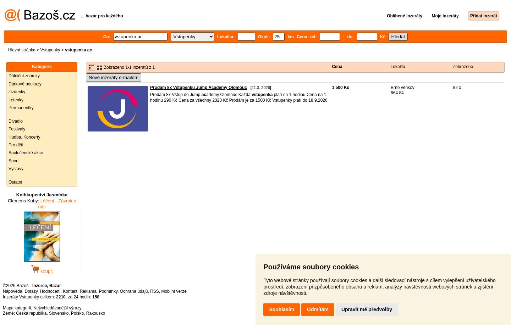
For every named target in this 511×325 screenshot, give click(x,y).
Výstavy (16, 168)
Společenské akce (26, 152)
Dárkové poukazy (25, 84)
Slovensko (58, 313)
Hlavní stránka (21, 49)
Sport (14, 160)
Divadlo (16, 121)
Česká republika (31, 313)
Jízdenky (17, 91)
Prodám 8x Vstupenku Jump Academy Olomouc (198, 87)
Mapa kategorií (17, 308)
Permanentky (21, 107)
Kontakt (70, 291)
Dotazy (30, 291)
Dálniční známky (24, 75)
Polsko (77, 313)
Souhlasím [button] (281, 309)
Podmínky (108, 291)
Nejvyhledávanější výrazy (57, 308)
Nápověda (12, 291)
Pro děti (16, 144)
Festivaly (17, 129)
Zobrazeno (463, 66)
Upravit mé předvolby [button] (366, 309)
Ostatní (15, 182)
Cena (337, 66)
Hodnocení (50, 291)
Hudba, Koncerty (24, 137)
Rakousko (95, 313)
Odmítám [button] (318, 309)
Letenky (16, 99)
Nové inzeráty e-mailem (113, 77)
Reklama (88, 291)
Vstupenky (50, 49)
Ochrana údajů (134, 291)
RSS (154, 291)
